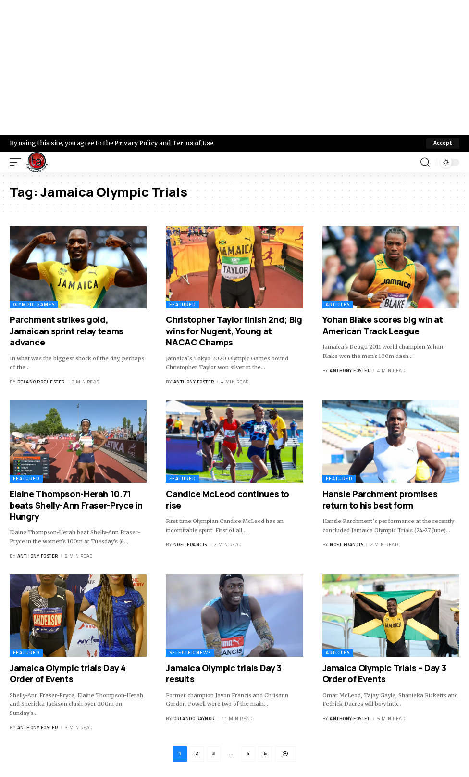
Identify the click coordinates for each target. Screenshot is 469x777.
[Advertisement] (234, 67)
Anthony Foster (193, 381)
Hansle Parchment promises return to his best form (380, 499)
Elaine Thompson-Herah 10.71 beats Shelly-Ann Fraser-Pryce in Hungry (76, 505)
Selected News (190, 652)
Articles (338, 304)
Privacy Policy (137, 143)
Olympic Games (34, 304)
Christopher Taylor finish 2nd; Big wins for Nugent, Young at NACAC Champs (234, 331)
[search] (425, 162)
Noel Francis (190, 544)
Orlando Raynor (194, 718)
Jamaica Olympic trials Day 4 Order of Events (67, 673)
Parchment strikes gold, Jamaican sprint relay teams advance (66, 331)
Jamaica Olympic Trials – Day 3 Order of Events (384, 673)
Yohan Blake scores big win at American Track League (382, 325)
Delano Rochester (41, 381)
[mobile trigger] (18, 162)
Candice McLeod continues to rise (227, 499)
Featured (182, 304)
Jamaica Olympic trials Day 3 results (223, 673)
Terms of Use (195, 143)
